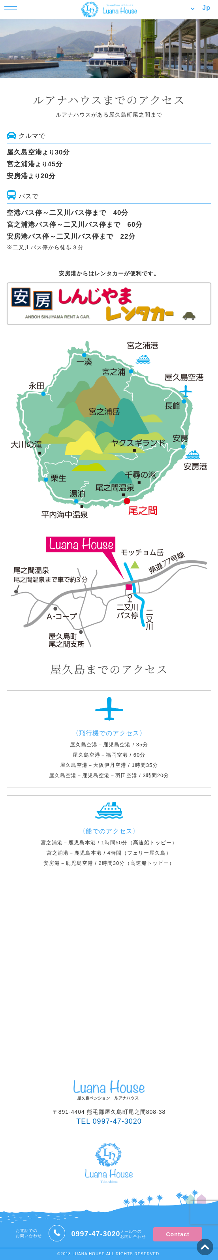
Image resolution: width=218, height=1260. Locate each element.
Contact (177, 1234)
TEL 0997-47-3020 (108, 1121)
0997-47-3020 (95, 1234)
